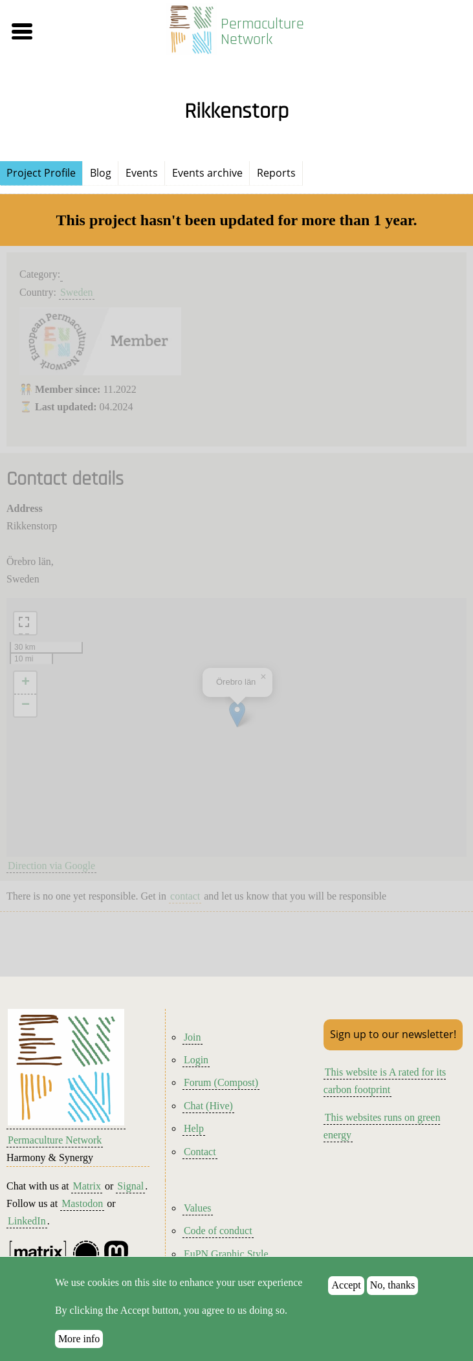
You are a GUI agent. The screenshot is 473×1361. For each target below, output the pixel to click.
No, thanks (392, 1284)
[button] (77, 31)
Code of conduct (218, 1230)
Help (194, 1128)
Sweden (76, 292)
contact (185, 896)
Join (192, 1037)
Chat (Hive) (208, 1105)
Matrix (86, 1185)
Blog (100, 173)
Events (142, 173)
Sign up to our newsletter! (393, 1034)
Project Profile (41, 173)
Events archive (207, 173)
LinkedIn (27, 1220)
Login (196, 1059)
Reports (276, 173)
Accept (345, 1284)
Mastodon (82, 1203)
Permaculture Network (262, 31)
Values (198, 1207)
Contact (200, 1151)
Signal (130, 1185)
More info (79, 1338)
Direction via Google (51, 865)
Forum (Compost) (221, 1082)
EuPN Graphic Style (226, 1253)
